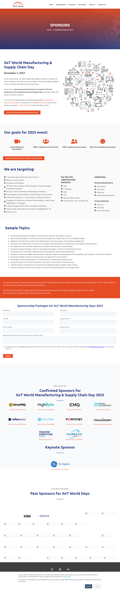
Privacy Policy (67, 576)
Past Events (82, 4)
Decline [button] (97, 586)
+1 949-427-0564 (24, 105)
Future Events (60, 4)
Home (51, 4)
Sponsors (72, 4)
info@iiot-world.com (39, 102)
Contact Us (102, 4)
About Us (92, 4)
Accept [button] (88, 586)
